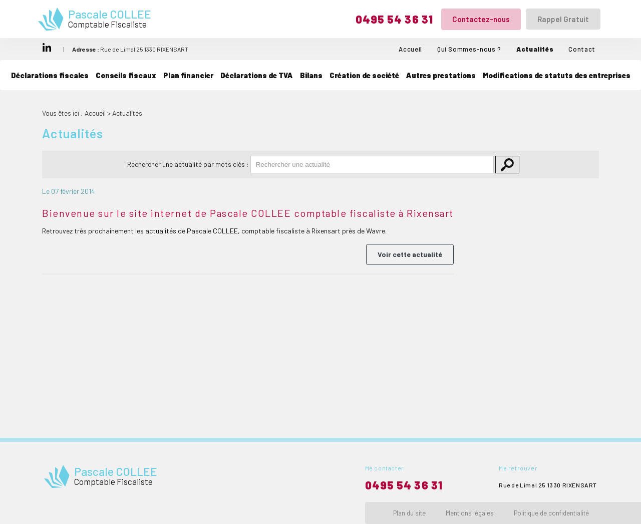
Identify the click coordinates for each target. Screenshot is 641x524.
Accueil (410, 49)
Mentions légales (470, 513)
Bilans (311, 75)
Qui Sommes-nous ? (469, 49)
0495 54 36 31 (394, 19)
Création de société (364, 75)
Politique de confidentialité (551, 513)
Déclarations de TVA (256, 75)
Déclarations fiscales (50, 75)
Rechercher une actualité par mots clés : (188, 164)
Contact (581, 49)
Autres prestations (441, 75)
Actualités (535, 49)
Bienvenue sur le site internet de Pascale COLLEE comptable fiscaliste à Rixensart (248, 213)
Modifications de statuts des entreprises (556, 75)
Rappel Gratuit (563, 19)
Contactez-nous (481, 19)
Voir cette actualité (410, 254)
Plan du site (409, 513)
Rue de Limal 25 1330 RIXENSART (130, 49)
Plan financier (188, 75)
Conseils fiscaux (126, 75)
